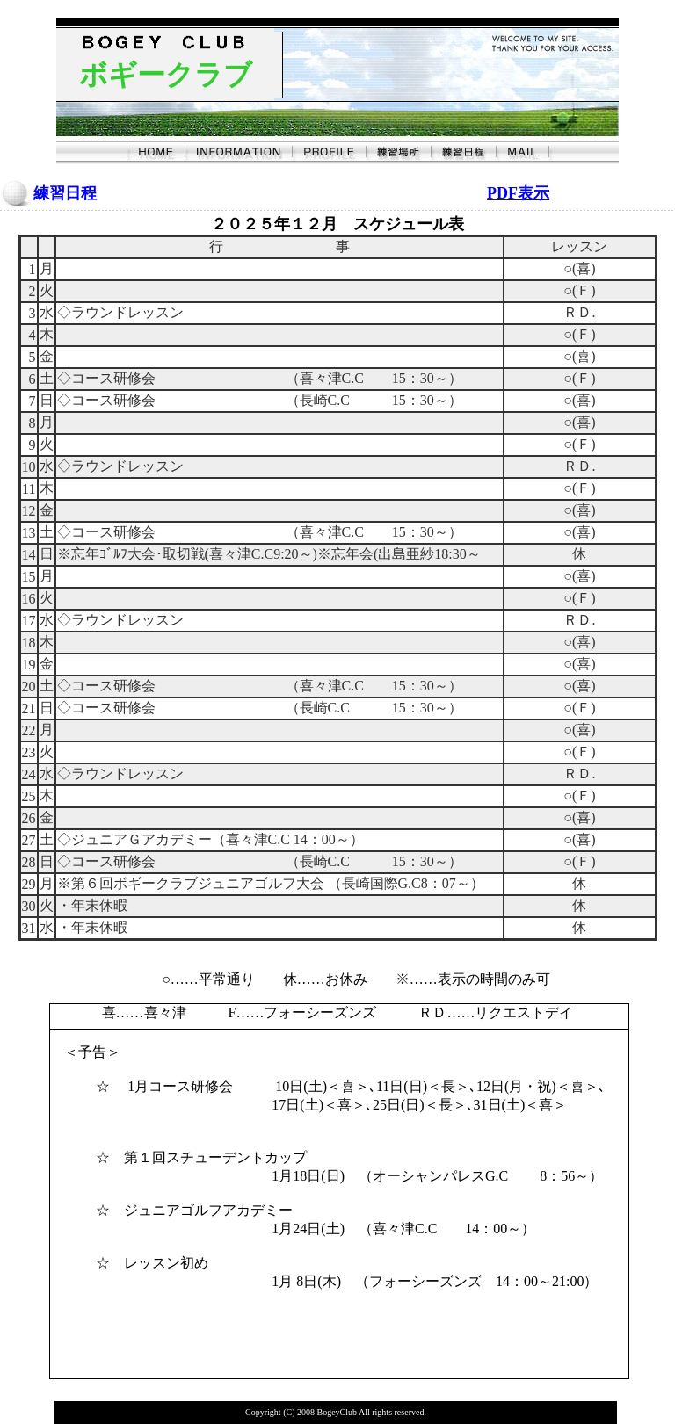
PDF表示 (518, 193)
